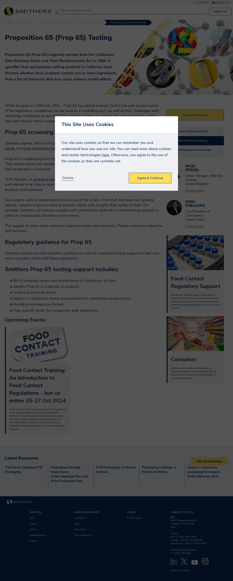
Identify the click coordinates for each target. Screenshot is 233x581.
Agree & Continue (150, 178)
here (105, 154)
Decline (67, 178)
